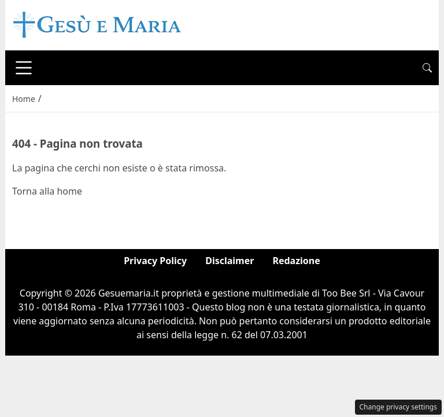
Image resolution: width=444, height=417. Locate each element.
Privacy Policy (155, 260)
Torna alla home (47, 191)
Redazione (296, 260)
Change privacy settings (399, 407)
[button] (427, 68)
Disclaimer (229, 260)
